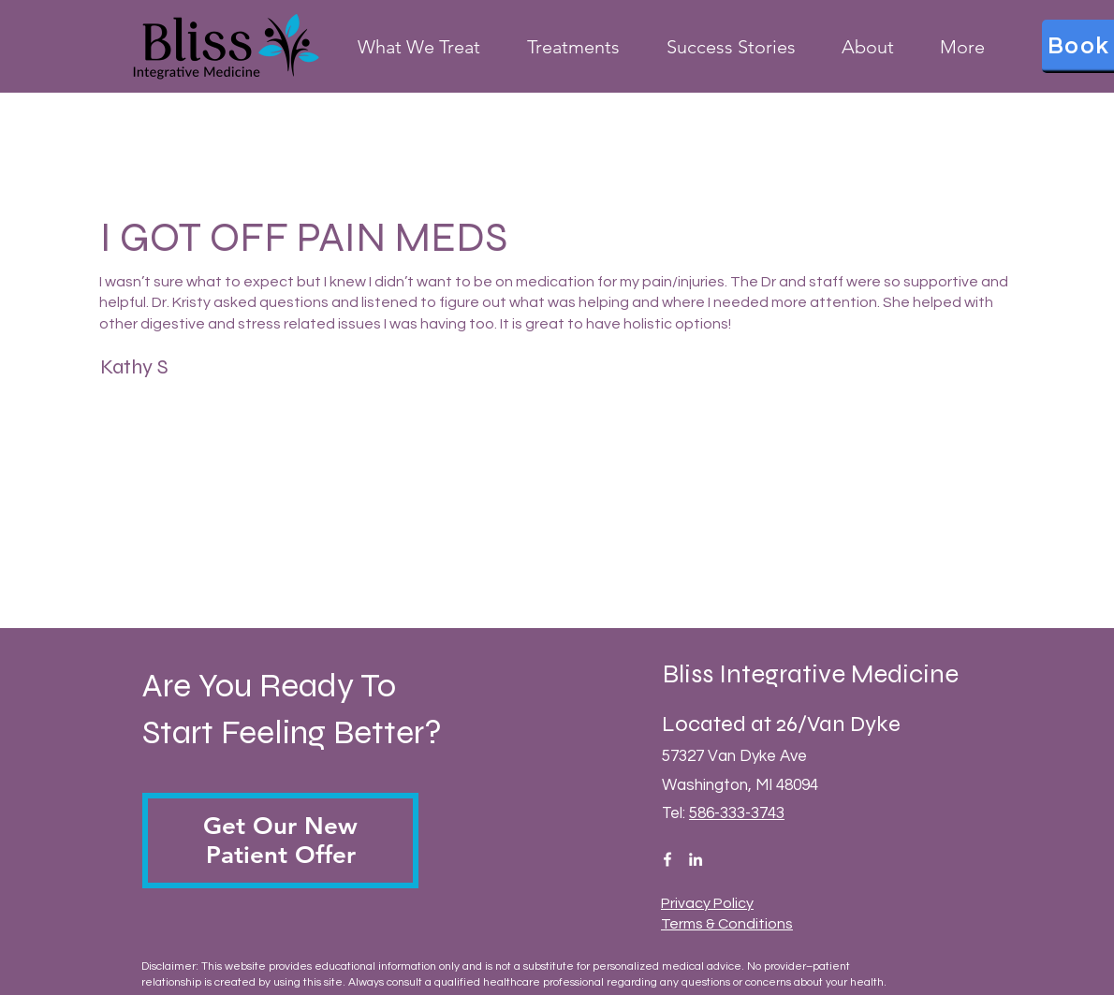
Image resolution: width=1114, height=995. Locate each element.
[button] (280, 840)
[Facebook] (667, 859)
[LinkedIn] (695, 859)
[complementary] (978, 892)
